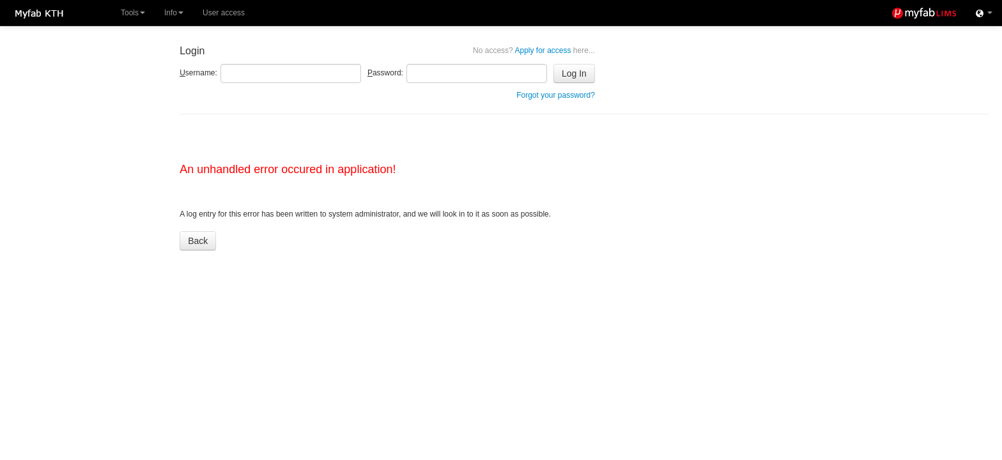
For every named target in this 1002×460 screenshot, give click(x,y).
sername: (198, 73)
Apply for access (534, 50)
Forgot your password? (555, 95)
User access (224, 12)
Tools (133, 12)
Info (173, 12)
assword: (385, 73)
